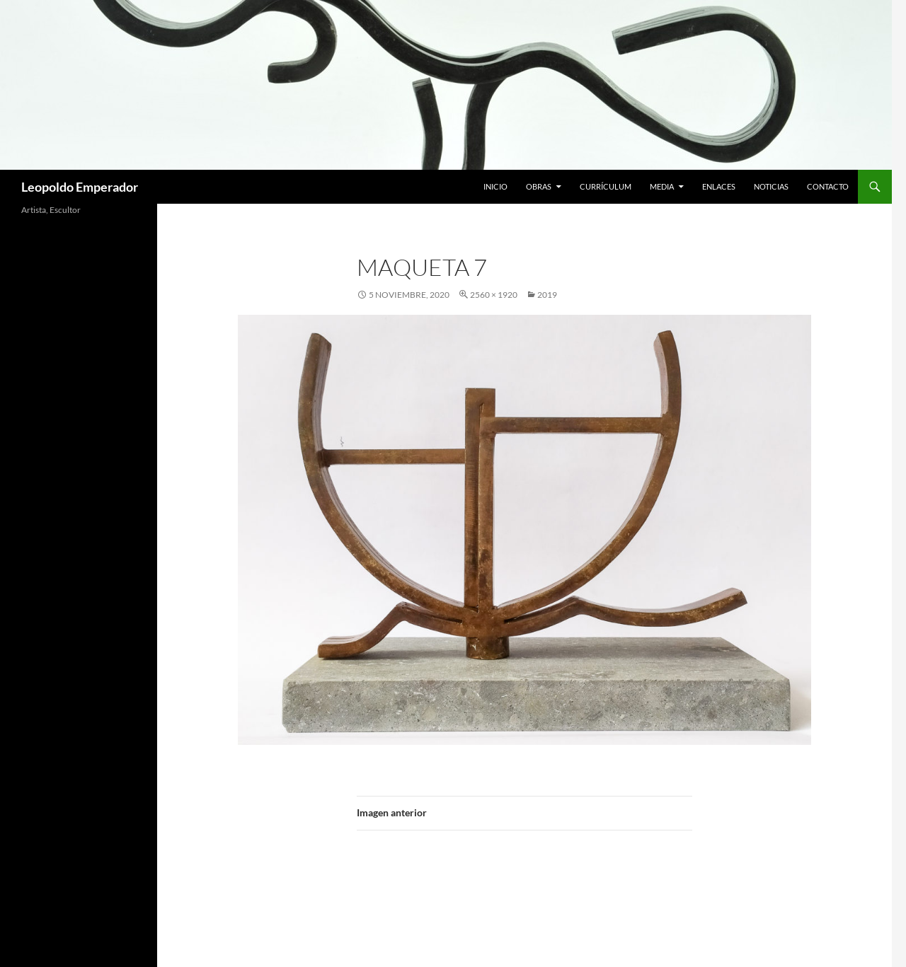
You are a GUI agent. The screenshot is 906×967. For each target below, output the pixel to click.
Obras (538, 186)
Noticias (771, 186)
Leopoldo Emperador (79, 187)
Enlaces (718, 186)
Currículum (605, 186)
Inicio (495, 186)
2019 (547, 294)
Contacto (828, 186)
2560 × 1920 (493, 294)
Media (662, 186)
